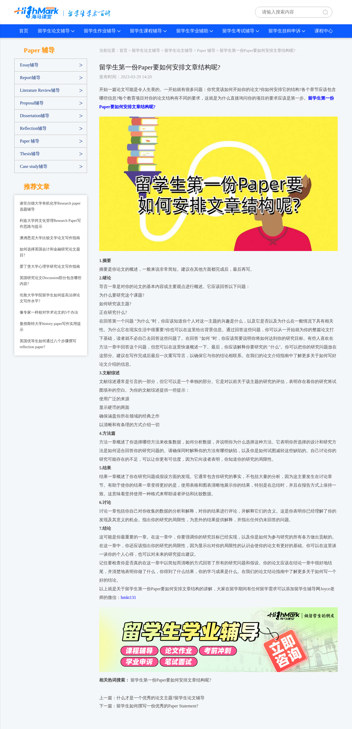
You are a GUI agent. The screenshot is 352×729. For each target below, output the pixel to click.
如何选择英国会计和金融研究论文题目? (50, 252)
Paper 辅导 (29, 141)
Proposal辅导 (32, 103)
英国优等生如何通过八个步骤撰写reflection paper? (48, 344)
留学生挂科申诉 (286, 30)
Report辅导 (30, 77)
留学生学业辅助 (194, 30)
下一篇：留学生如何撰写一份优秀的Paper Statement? (148, 706)
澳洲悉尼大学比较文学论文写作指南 (50, 238)
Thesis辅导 (30, 153)
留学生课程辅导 (148, 30)
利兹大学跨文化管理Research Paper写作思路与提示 (50, 224)
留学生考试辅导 (240, 30)
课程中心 (324, 30)
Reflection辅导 (33, 128)
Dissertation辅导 (34, 115)
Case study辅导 (33, 166)
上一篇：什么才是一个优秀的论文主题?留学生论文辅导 (152, 698)
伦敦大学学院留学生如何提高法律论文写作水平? (50, 298)
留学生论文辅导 (56, 30)
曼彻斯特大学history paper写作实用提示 (50, 327)
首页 (23, 30)
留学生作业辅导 (102, 30)
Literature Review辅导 (40, 90)
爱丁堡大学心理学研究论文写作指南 (50, 267)
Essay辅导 (29, 65)
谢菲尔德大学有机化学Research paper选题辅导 (50, 206)
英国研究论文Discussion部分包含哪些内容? (50, 281)
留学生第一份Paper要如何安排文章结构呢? (170, 680)
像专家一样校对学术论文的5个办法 (49, 312)
